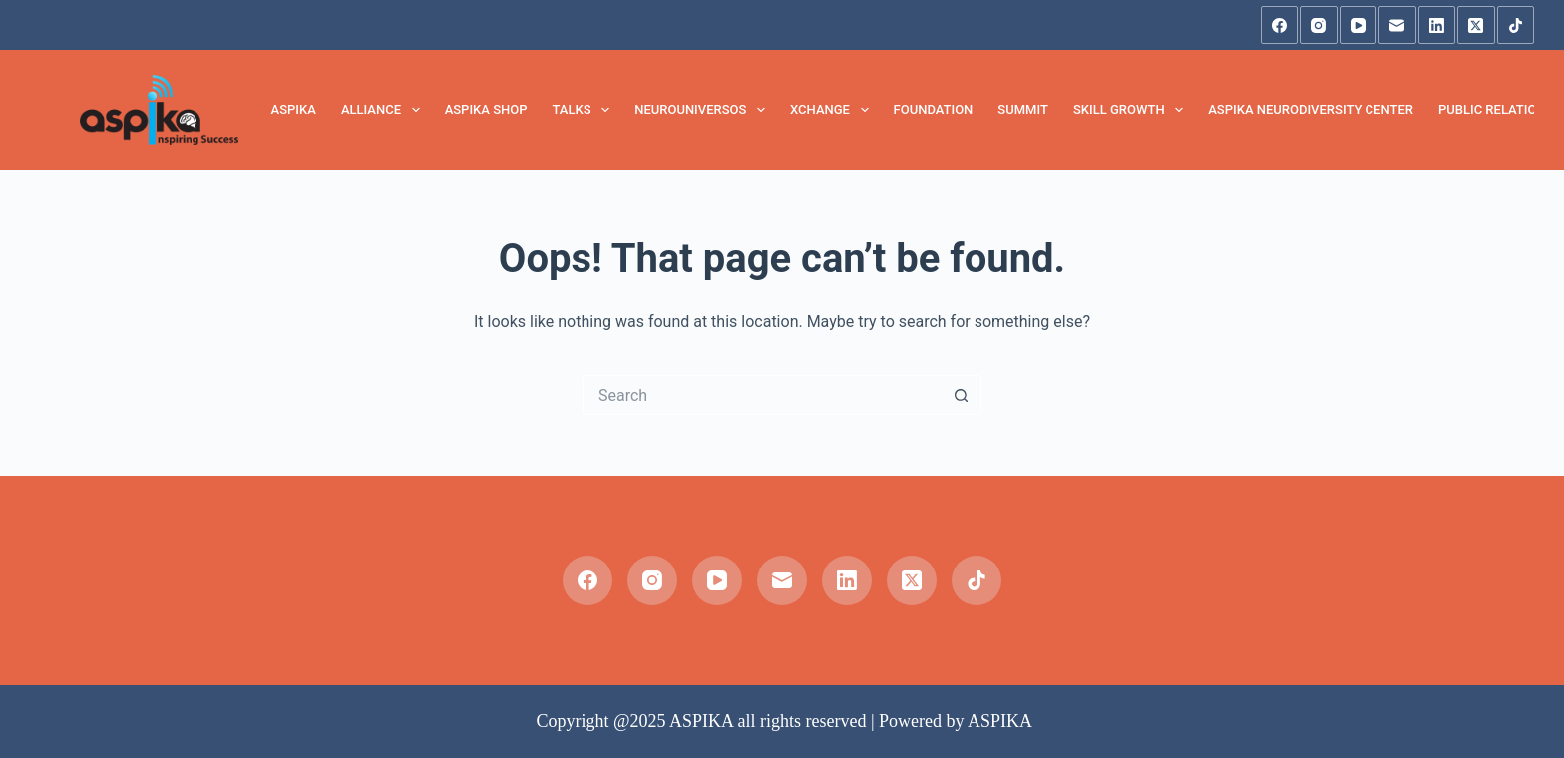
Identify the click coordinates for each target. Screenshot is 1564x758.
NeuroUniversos (703, 110)
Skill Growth (1132, 110)
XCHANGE (833, 110)
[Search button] (961, 395)
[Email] (1397, 25)
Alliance (384, 110)
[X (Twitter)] (1476, 25)
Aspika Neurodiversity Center (1310, 109)
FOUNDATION (934, 109)
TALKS (585, 110)
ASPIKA (293, 109)
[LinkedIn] (1437, 25)
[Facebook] (1280, 25)
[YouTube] (1358, 25)
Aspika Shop (486, 109)
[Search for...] (762, 395)
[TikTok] (1516, 25)
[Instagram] (1319, 25)
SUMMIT (1022, 109)
